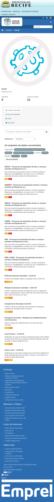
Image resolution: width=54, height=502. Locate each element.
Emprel (27, 492)
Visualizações (9, 392)
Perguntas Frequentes (12, 395)
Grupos (9, 30)
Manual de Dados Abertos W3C (15, 408)
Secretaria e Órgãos (30, 11)
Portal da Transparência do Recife (16, 438)
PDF (10, 179)
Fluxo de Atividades (13, 114)
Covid (16, 30)
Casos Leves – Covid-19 (14, 350)
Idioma (4, 478)
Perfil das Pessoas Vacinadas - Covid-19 (20, 276)
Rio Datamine (9, 433)
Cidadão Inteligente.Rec (12, 441)
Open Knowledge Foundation (13, 469)
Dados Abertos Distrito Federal (14, 436)
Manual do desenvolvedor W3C (15, 410)
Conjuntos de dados (13, 110)
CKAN (5, 475)
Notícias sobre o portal (12, 387)
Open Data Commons (12, 461)
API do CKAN (8, 467)
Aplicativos (8, 390)
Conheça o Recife (8, 14)
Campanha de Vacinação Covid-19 (18, 304)
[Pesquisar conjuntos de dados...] (24, 131)
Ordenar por (9, 139)
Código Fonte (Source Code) (14, 400)
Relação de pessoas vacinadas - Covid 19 (21, 288)
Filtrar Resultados (12, 159)
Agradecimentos (10, 397)
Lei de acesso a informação (13, 456)
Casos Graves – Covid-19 (14, 334)
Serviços (16, 11)
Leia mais (9, 92)
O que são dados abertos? (13, 449)
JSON (6, 281)
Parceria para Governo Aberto (14, 458)
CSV (6, 179)
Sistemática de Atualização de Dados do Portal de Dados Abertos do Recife (16, 382)
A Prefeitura (6, 11)
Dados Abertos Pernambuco (14, 428)
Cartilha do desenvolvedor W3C (15, 413)
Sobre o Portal (9, 373)
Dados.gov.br (9, 430)
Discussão (10, 123)
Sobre (8, 118)
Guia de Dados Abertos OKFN (14, 415)
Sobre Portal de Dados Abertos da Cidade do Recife (20, 464)
